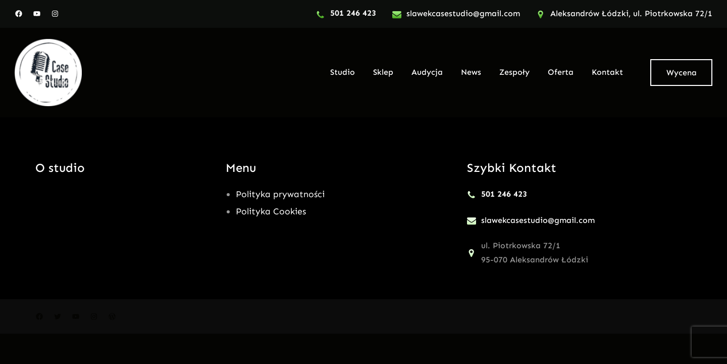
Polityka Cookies (271, 211)
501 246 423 (353, 13)
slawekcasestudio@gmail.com (463, 13)
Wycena (681, 72)
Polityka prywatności (280, 194)
